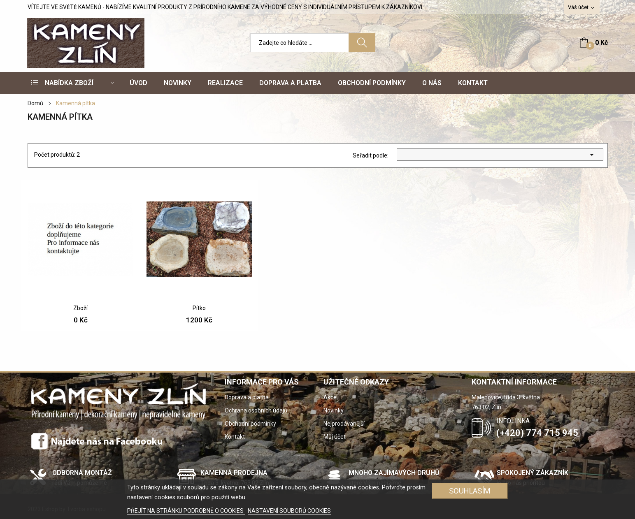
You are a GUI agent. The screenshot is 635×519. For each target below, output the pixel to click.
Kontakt (235, 436)
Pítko (199, 308)
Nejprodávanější (344, 423)
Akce (330, 397)
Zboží (80, 308)
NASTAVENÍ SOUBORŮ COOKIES (289, 510)
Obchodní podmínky (250, 423)
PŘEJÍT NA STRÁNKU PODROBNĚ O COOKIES (186, 510)
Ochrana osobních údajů (256, 410)
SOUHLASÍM (470, 491)
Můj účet (334, 436)
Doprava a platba (247, 397)
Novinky (333, 410)
